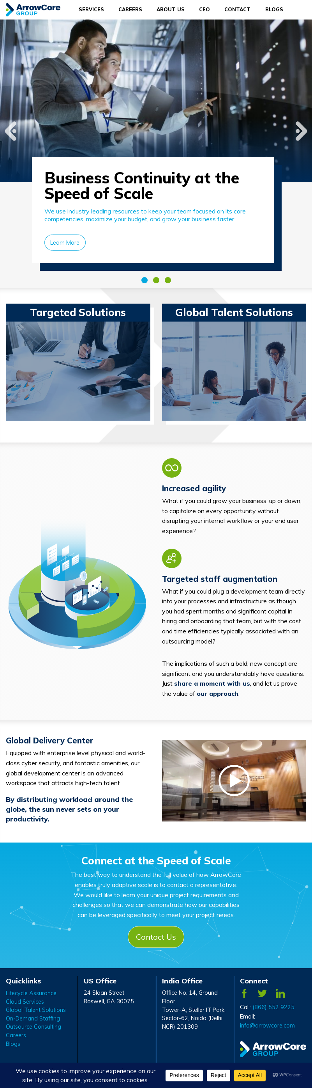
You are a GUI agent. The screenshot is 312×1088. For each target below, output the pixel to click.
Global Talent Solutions (36, 1009)
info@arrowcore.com (267, 1025)
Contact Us (156, 937)
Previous (10, 123)
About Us (171, 9)
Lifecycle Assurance (31, 993)
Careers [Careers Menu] (130, 9)
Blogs (274, 9)
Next (301, 123)
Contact (237, 9)
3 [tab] (168, 280)
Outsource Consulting (33, 1026)
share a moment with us (212, 683)
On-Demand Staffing (33, 1018)
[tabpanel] (156, 154)
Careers (16, 1035)
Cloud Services (25, 1001)
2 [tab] (156, 280)
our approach (217, 693)
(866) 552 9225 (273, 1007)
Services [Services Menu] (91, 9)
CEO (204, 9)
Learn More (64, 242)
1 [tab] (144, 280)
